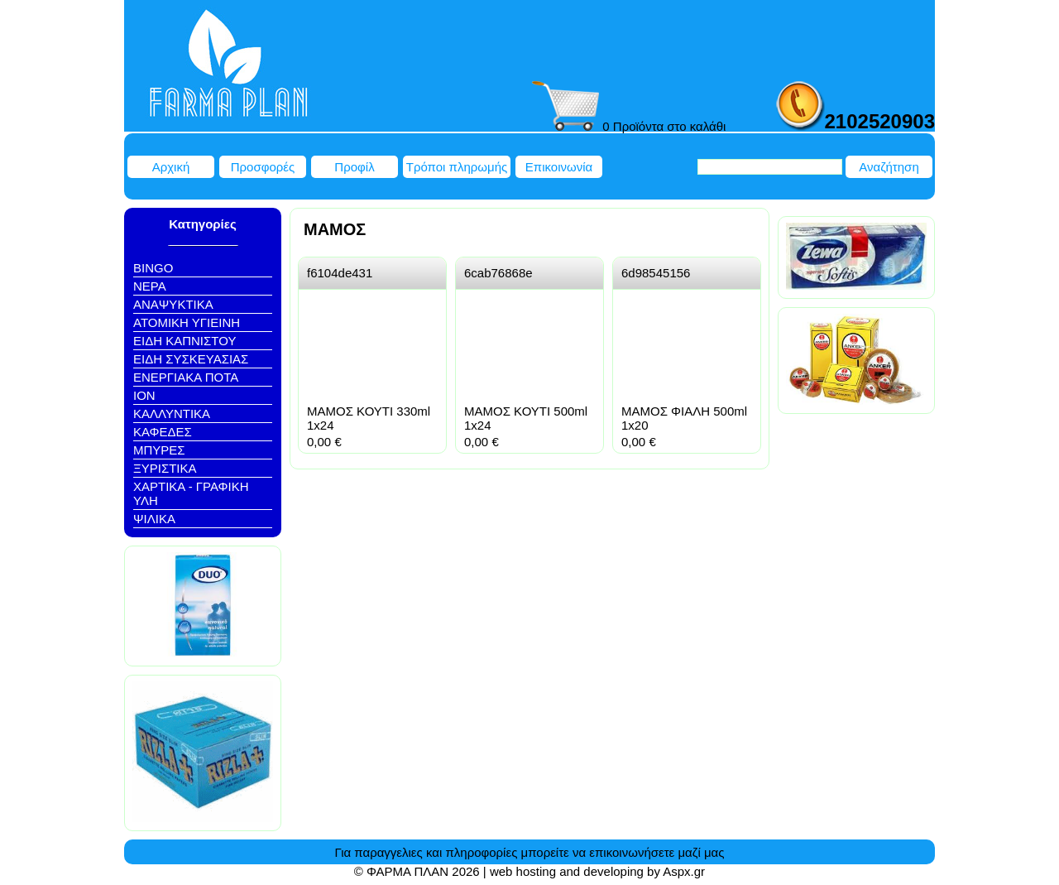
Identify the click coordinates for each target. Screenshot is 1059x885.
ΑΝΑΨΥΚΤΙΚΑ (173, 304)
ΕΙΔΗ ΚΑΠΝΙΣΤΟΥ (184, 341)
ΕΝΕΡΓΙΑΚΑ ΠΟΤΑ (185, 377)
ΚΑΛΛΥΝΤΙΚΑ (171, 413)
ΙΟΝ (144, 395)
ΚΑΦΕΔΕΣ (162, 432)
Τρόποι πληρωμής (456, 167)
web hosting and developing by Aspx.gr (597, 871)
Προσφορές (263, 167)
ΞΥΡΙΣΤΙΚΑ (165, 468)
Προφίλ (354, 167)
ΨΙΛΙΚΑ (154, 519)
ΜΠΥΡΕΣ (159, 450)
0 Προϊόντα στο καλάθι (629, 126)
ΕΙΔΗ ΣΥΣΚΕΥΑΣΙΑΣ (190, 359)
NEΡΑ (149, 286)
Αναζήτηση (888, 167)
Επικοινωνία (558, 167)
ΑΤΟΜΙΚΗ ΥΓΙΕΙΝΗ (186, 322)
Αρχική (171, 167)
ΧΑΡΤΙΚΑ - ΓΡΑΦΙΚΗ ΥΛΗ (191, 493)
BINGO (153, 268)
